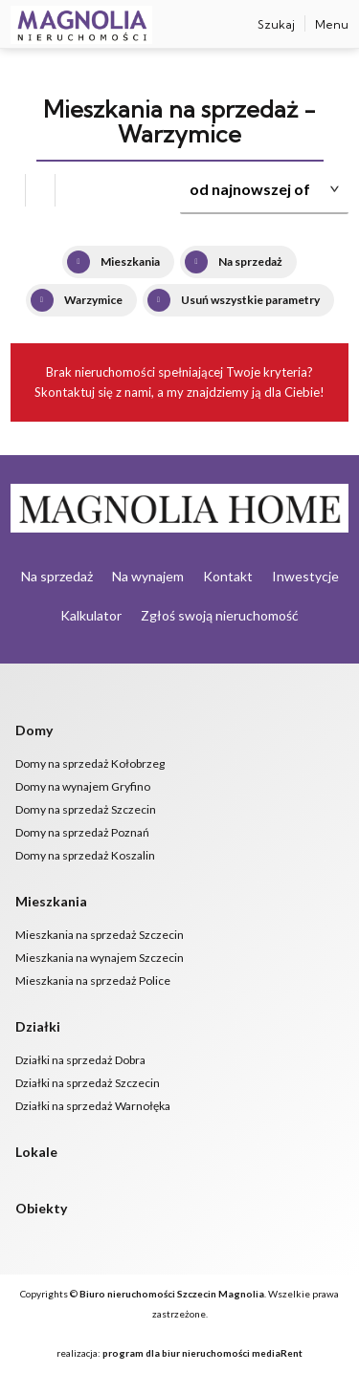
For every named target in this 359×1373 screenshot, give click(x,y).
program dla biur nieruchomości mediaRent (202, 1353)
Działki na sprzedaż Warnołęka (92, 1106)
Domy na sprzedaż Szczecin (85, 809)
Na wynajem (148, 576)
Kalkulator (91, 615)
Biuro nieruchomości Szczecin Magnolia (171, 1293)
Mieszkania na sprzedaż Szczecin (99, 934)
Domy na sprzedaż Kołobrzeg (90, 763)
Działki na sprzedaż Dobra (80, 1060)
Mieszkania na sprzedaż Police (92, 980)
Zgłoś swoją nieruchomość (220, 615)
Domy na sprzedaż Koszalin (85, 855)
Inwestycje (305, 576)
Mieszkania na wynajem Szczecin (99, 957)
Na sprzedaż (57, 576)
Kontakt (228, 576)
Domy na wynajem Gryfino (82, 786)
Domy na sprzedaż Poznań (82, 832)
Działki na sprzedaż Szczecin (87, 1083)
